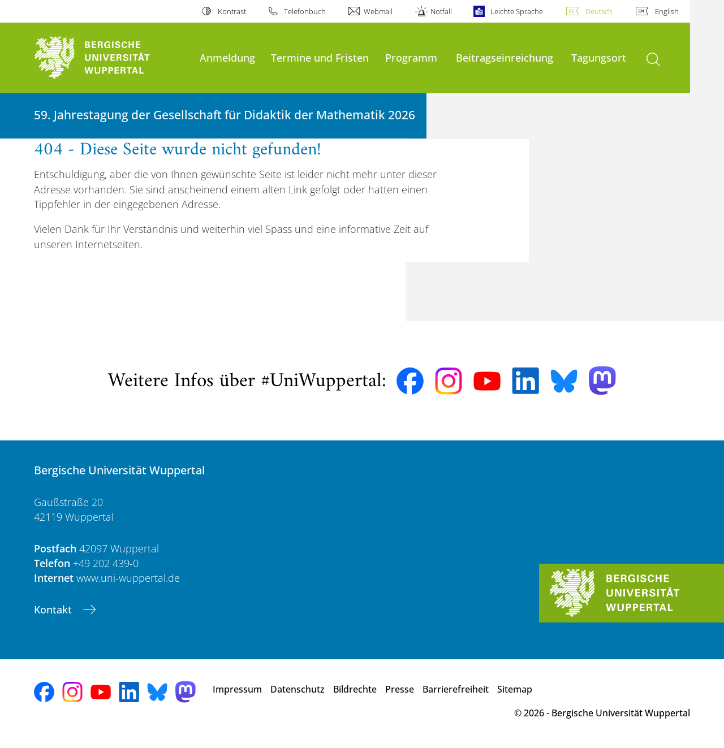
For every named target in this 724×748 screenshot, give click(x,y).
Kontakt (54, 609)
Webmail (378, 11)
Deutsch (599, 11)
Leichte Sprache (516, 11)
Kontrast (232, 11)
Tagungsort (598, 57)
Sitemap (514, 689)
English (667, 11)
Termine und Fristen (320, 57)
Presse (399, 689)
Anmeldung (227, 57)
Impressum (237, 689)
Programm (411, 57)
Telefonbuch (305, 11)
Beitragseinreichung (504, 57)
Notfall (441, 11)
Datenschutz (297, 689)
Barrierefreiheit (456, 689)
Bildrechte (355, 689)
